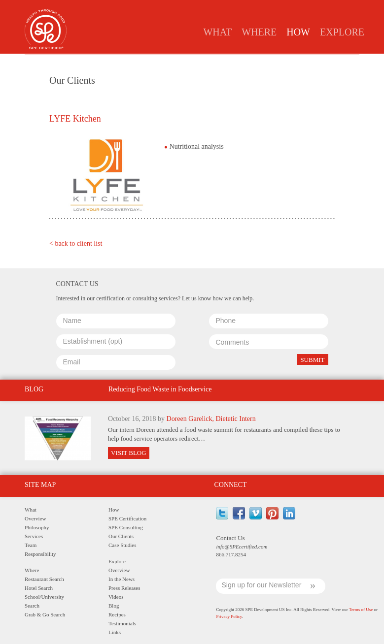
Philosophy (37, 527)
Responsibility (40, 554)
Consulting (175, 62)
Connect (230, 484)
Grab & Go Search (45, 614)
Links (114, 632)
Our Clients (121, 536)
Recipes (117, 614)
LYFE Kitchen (75, 119)
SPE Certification (127, 518)
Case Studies (260, 62)
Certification (124, 62)
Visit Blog (128, 452)
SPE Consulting (125, 527)
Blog (113, 606)
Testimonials (122, 623)
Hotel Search (39, 588)
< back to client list (75, 243)
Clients (217, 62)
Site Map (40, 484)
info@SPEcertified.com (241, 546)
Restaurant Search (44, 579)
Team (30, 545)
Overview (35, 518)
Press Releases (124, 588)
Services (34, 536)
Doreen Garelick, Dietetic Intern (211, 418)
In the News (121, 579)
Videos (116, 597)
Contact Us (230, 538)
